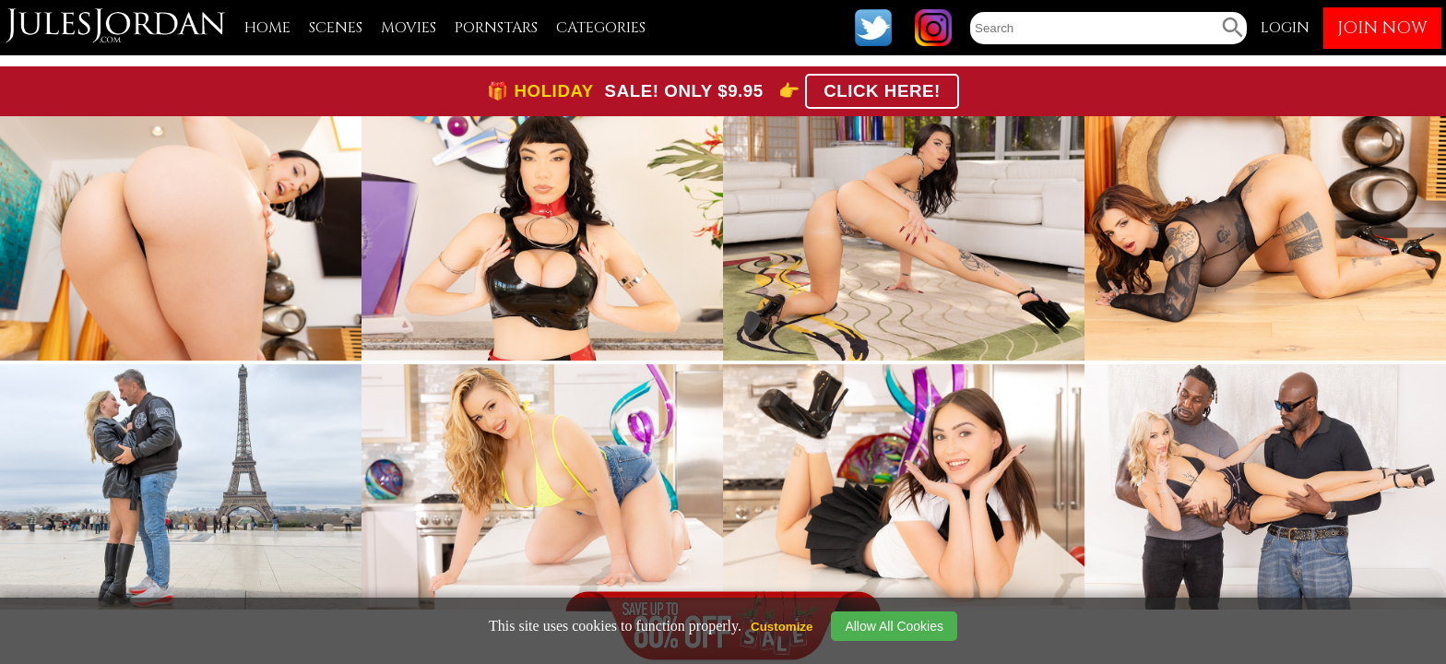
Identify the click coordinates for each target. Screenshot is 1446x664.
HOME (267, 28)
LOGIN (1285, 28)
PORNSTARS (496, 28)
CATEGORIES (601, 28)
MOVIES (408, 28)
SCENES (335, 28)
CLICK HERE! (882, 91)
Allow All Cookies (894, 626)
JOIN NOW (1382, 28)
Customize (781, 627)
